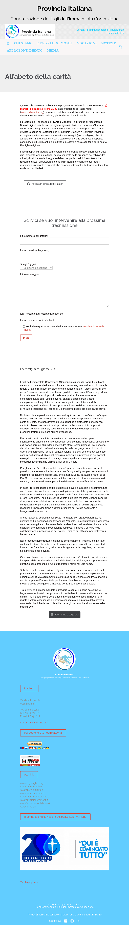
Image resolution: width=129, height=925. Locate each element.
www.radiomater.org (32, 112)
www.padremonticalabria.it (34, 796)
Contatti (80, 29)
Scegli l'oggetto (36, 266)
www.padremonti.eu (31, 786)
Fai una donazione (97, 29)
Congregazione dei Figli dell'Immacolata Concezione (64, 907)
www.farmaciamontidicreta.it (35, 803)
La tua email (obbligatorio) (64, 253)
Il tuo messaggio (64, 290)
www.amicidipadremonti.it (34, 800)
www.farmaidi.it (28, 806)
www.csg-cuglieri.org (32, 783)
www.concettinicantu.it (32, 793)
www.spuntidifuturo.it (31, 790)
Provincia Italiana (72, 904)
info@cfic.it (34, 716)
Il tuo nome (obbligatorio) (64, 238)
